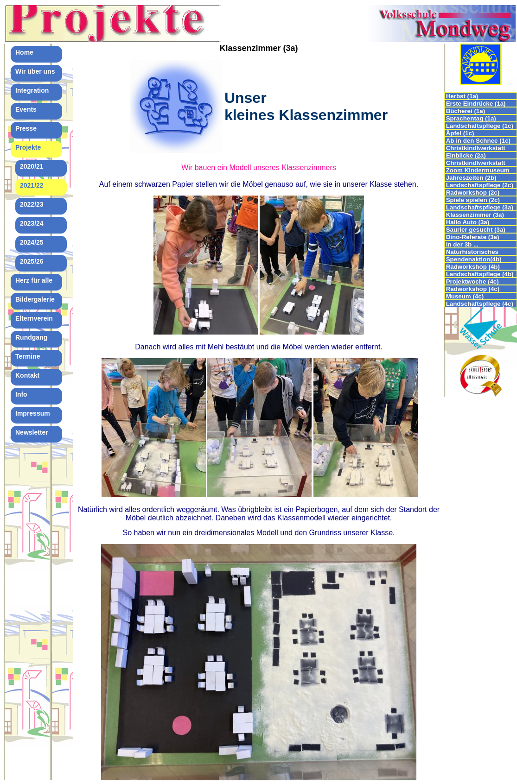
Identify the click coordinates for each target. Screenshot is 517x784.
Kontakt (27, 375)
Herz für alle (33, 280)
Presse (26, 128)
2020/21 (32, 166)
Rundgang (31, 337)
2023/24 (32, 223)
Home (24, 52)
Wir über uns (35, 71)
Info (21, 394)
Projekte (28, 147)
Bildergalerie (35, 299)
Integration (32, 90)
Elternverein (34, 318)
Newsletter (31, 432)
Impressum (32, 413)
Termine (27, 356)
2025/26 (32, 261)
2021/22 (32, 185)
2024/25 (32, 242)
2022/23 (32, 204)
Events (26, 109)
